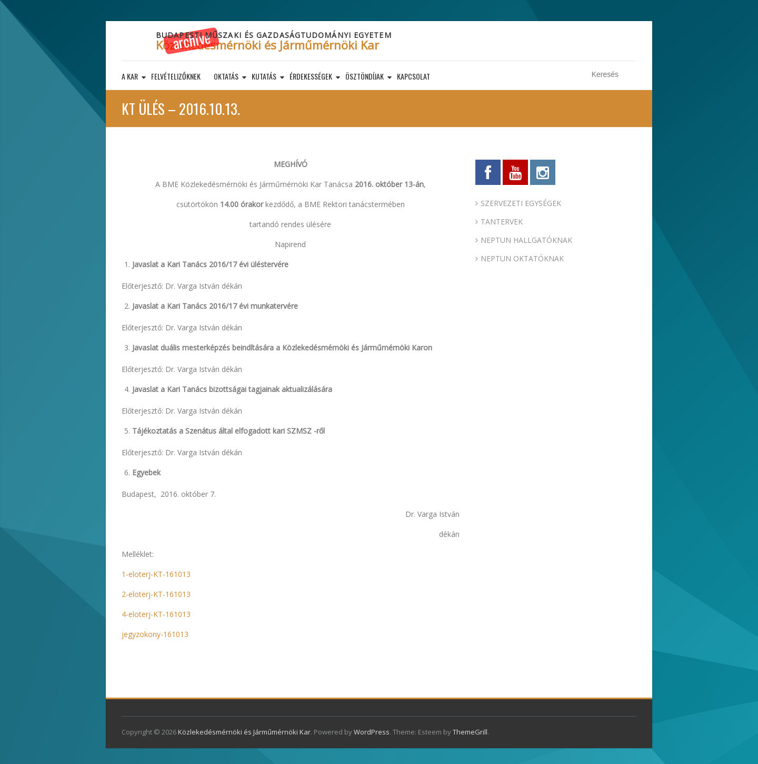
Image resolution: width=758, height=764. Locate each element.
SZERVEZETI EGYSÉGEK (521, 203)
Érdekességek (311, 76)
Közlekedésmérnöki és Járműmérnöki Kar (267, 45)
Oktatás (226, 76)
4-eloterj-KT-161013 (156, 614)
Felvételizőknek (176, 76)
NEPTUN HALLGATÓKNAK (526, 240)
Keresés (629, 74)
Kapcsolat (413, 76)
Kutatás (264, 76)
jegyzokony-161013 (155, 634)
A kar (130, 76)
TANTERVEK (502, 222)
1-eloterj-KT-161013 (156, 574)
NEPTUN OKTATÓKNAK (522, 258)
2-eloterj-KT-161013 (156, 594)
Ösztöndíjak (364, 76)
